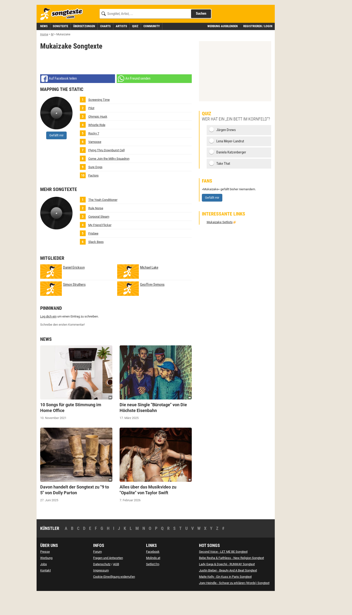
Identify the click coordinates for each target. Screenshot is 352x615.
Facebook (153, 573)
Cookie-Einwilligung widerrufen (114, 598)
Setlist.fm (152, 586)
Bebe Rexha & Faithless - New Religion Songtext (231, 579)
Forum (97, 573)
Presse (45, 573)
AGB (116, 586)
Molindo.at (153, 579)
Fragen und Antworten (108, 579)
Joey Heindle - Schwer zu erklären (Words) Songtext (234, 604)
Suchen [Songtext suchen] (201, 35)
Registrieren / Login (257, 48)
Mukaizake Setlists (220, 244)
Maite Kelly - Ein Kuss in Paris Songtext (225, 598)
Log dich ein (48, 338)
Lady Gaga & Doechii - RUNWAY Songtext (227, 586)
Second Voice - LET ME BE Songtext (223, 573)
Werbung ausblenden (222, 48)
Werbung (46, 579)
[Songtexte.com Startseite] (63, 36)
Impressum (101, 592)
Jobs (43, 586)
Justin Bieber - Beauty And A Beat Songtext (228, 592)
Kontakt (45, 592)
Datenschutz (101, 586)
